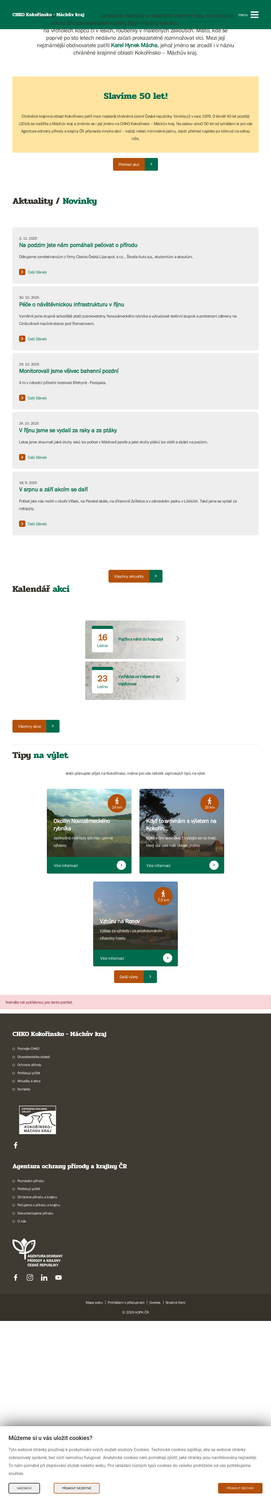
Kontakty (23, 1270)
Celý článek (33, 453)
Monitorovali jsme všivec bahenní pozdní (68, 552)
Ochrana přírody (29, 1246)
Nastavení (24, 1488)
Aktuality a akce (28, 1262)
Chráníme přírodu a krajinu (37, 1378)
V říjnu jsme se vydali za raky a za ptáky (68, 611)
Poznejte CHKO (28, 1229)
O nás (21, 1402)
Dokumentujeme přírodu (35, 1394)
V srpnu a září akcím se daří (53, 670)
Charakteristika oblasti (33, 1238)
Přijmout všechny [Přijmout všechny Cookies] (240, 1488)
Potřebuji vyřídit (28, 1254)
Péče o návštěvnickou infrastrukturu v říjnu (71, 485)
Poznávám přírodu (30, 1362)
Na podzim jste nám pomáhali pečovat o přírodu (78, 426)
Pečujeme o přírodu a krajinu (38, 1386)
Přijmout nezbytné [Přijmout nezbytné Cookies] (76, 1488)
